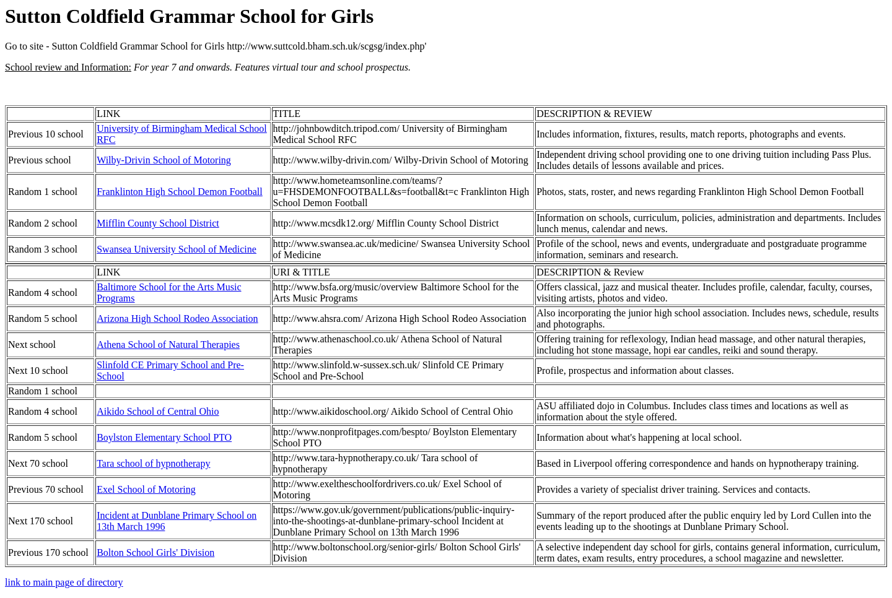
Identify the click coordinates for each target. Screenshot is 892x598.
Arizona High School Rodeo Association (177, 318)
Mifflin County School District (158, 223)
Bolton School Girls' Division (155, 552)
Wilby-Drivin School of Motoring (164, 160)
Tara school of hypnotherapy (153, 463)
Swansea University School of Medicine (176, 249)
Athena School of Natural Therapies (168, 344)
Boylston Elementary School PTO (164, 437)
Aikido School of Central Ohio (158, 411)
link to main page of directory (64, 582)
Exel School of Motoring (146, 489)
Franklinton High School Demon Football (180, 191)
